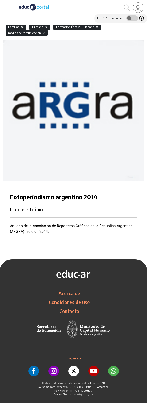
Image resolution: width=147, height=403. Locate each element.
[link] (138, 7)
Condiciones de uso (69, 302)
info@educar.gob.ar (85, 394)
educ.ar (48, 383)
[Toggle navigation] (4, 2)
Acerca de (69, 293)
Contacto (69, 311)
